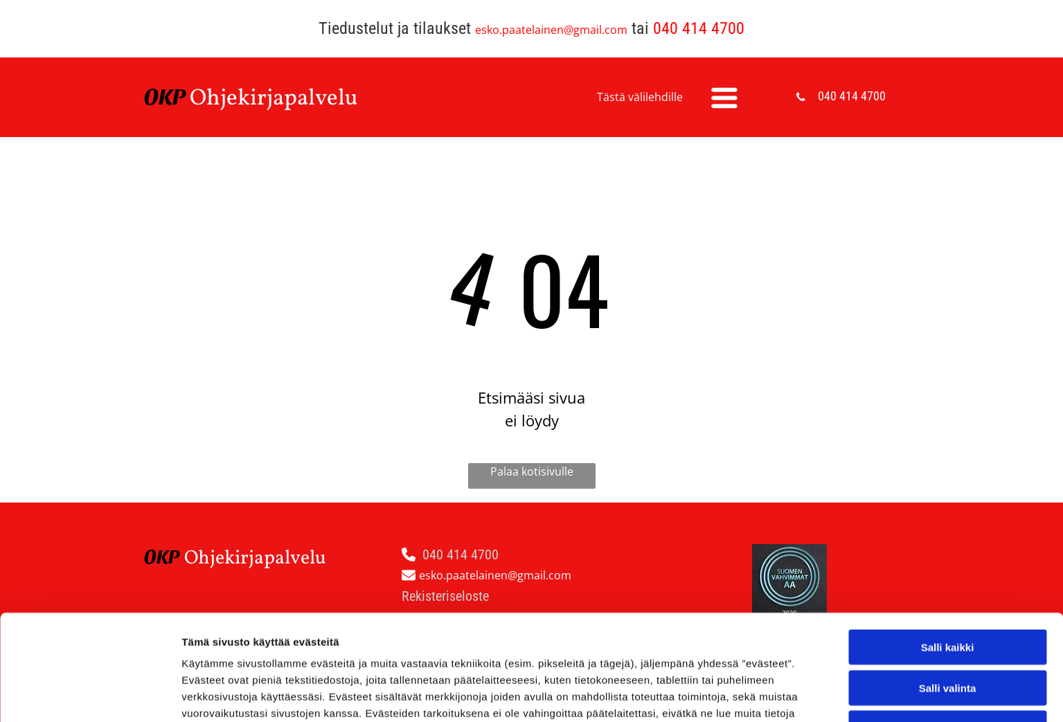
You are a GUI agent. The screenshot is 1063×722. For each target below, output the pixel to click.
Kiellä (947, 632)
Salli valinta (947, 591)
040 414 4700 (698, 28)
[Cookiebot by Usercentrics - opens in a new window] (89, 695)
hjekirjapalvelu (282, 99)
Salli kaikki (947, 551)
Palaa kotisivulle (531, 471)
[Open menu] (724, 97)
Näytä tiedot (741, 695)
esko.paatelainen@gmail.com (551, 29)
